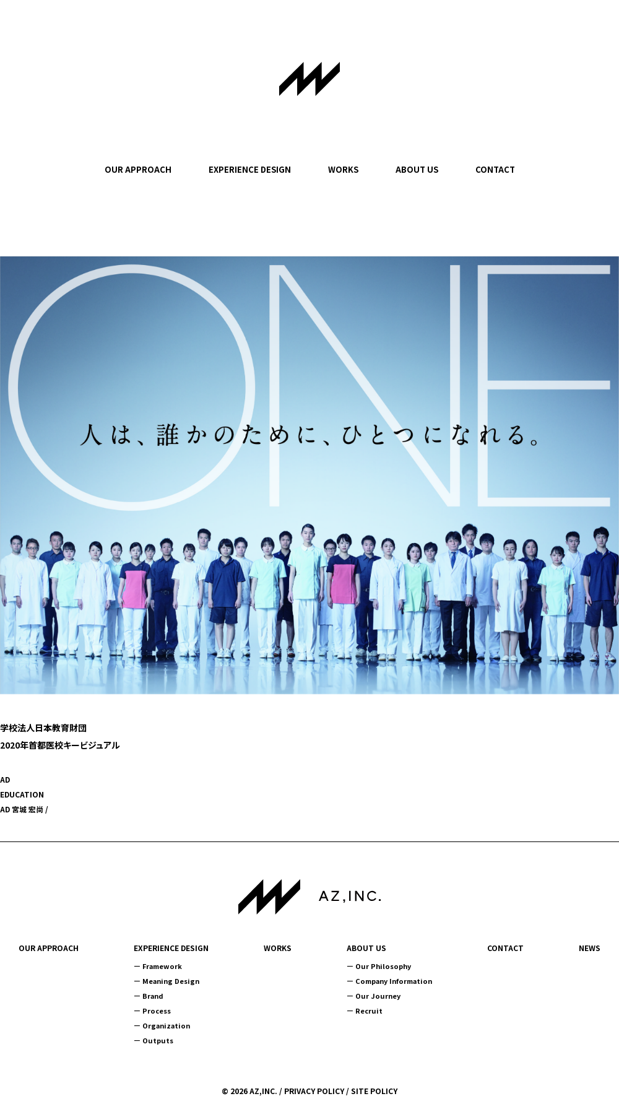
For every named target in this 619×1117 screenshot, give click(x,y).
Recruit (369, 1010)
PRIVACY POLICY (314, 1090)
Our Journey (377, 996)
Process (156, 1010)
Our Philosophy (383, 966)
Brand (152, 996)
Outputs (157, 1040)
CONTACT (495, 169)
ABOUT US (417, 169)
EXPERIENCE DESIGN (250, 169)
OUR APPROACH (138, 169)
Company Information (393, 981)
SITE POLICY (374, 1090)
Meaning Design (170, 981)
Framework (162, 966)
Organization (166, 1025)
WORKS (343, 169)
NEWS (589, 948)
